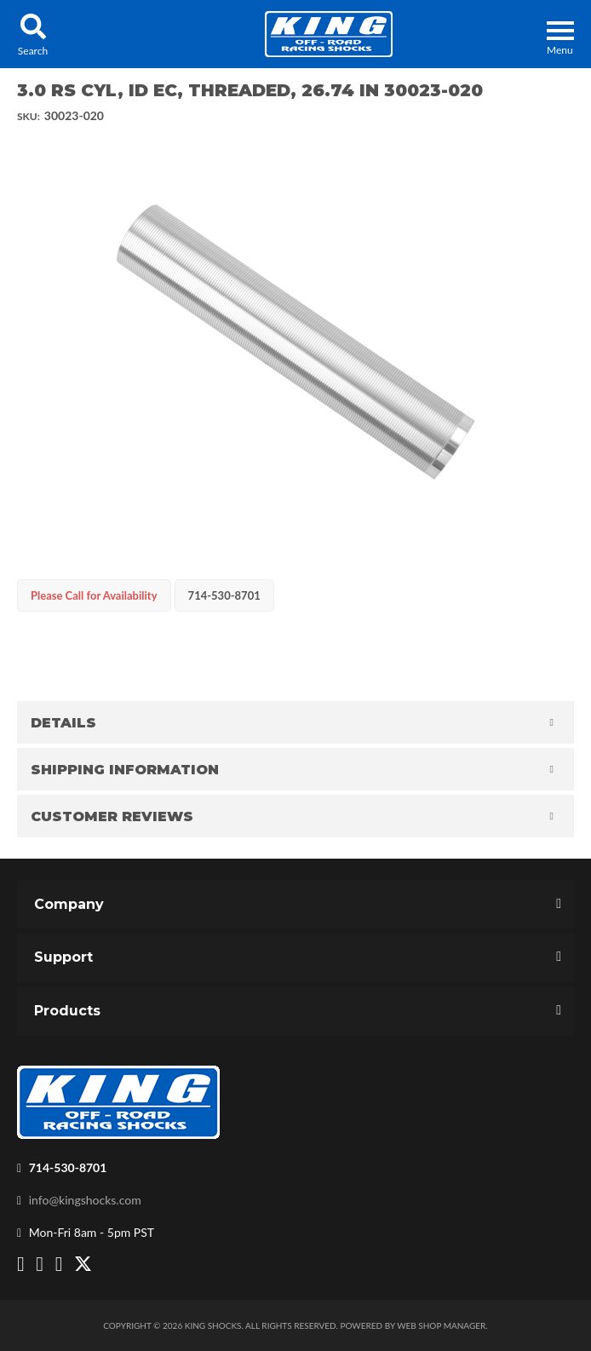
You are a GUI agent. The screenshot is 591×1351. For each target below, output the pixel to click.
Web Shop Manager (441, 1325)
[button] (33, 34)
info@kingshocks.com (85, 1200)
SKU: (28, 116)
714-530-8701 (68, 1167)
